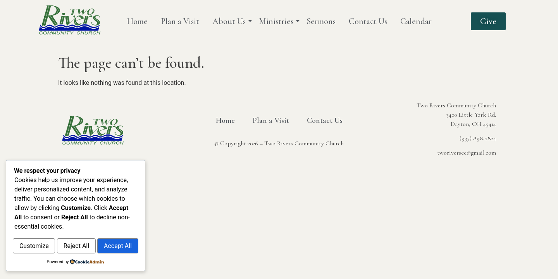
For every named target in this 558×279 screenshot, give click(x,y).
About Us (230, 21)
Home (137, 21)
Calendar (416, 21)
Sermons (321, 21)
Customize (44, 229)
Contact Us (368, 21)
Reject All (108, 229)
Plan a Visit (180, 21)
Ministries (277, 21)
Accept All (76, 246)
